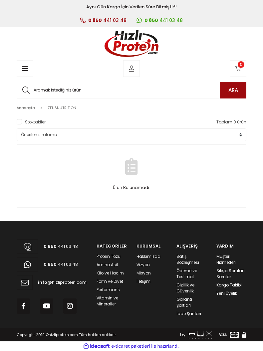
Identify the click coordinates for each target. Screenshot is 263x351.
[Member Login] (131, 68)
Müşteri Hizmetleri (226, 259)
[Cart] (238, 68)
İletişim (143, 281)
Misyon (143, 273)
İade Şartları (188, 313)
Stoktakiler (35, 122)
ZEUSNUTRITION (62, 107)
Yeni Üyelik (226, 293)
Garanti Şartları (184, 302)
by (196, 335)
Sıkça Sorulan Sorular (230, 273)
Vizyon (143, 264)
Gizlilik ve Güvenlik (185, 288)
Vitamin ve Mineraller (107, 301)
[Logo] (131, 43)
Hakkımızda (148, 256)
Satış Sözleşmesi (187, 259)
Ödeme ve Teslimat (186, 273)
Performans (108, 289)
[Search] (131, 90)
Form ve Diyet (110, 281)
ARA (233, 90)
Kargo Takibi (229, 285)
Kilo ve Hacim (110, 273)
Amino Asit (107, 264)
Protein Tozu (109, 256)
